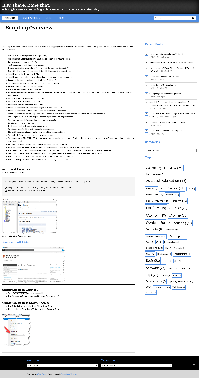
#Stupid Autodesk (31, 18)
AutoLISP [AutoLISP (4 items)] (151, 188)
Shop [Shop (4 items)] (177, 261)
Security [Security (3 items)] (167, 261)
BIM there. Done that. (27, 5)
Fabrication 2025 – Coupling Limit (163, 85)
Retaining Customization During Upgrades (167, 122)
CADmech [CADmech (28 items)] (156, 215)
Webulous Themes (69, 374)
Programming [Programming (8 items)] (182, 253)
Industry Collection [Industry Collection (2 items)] (172, 242)
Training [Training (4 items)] (165, 275)
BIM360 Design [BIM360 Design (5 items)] (154, 194)
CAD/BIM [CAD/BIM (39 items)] (156, 207)
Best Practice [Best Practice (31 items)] (172, 188)
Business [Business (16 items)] (179, 201)
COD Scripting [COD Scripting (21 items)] (180, 223)
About (61, 18)
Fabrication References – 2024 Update (165, 130)
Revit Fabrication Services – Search (164, 76)
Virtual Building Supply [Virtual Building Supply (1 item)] (162, 287)
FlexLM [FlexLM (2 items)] (149, 242)
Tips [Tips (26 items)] (152, 275)
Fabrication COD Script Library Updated (166, 54)
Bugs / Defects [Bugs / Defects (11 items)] (157, 201)
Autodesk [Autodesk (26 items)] (173, 168)
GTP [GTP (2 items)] (159, 242)
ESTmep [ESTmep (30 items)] (177, 236)
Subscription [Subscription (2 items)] (173, 268)
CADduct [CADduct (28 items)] (178, 208)
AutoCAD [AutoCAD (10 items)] (153, 168)
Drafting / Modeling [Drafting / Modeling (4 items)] (156, 236)
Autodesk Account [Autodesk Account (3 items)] (155, 174)
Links (48, 18)
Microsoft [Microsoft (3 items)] (179, 248)
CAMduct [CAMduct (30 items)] (155, 222)
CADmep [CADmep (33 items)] (178, 215)
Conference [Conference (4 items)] (172, 229)
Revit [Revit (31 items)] (153, 260)
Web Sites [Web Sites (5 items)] (178, 287)
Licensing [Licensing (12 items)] (154, 247)
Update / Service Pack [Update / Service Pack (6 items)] (181, 281)
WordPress (41, 374)
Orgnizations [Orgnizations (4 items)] (164, 254)
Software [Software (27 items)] (155, 268)
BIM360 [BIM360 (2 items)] (191, 189)
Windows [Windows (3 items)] (151, 292)
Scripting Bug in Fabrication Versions (164, 62)
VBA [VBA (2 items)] (148, 287)
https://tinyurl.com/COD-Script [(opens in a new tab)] (15, 242)
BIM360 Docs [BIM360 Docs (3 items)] (172, 194)
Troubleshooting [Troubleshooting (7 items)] (156, 281)
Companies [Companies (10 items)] (154, 229)
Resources (10, 18)
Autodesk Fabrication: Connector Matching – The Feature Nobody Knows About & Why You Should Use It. (172, 105)
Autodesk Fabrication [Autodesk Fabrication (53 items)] (166, 180)
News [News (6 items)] (150, 253)
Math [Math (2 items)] (168, 248)
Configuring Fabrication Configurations (165, 93)
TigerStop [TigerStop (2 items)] (186, 268)
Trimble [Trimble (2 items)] (177, 275)
